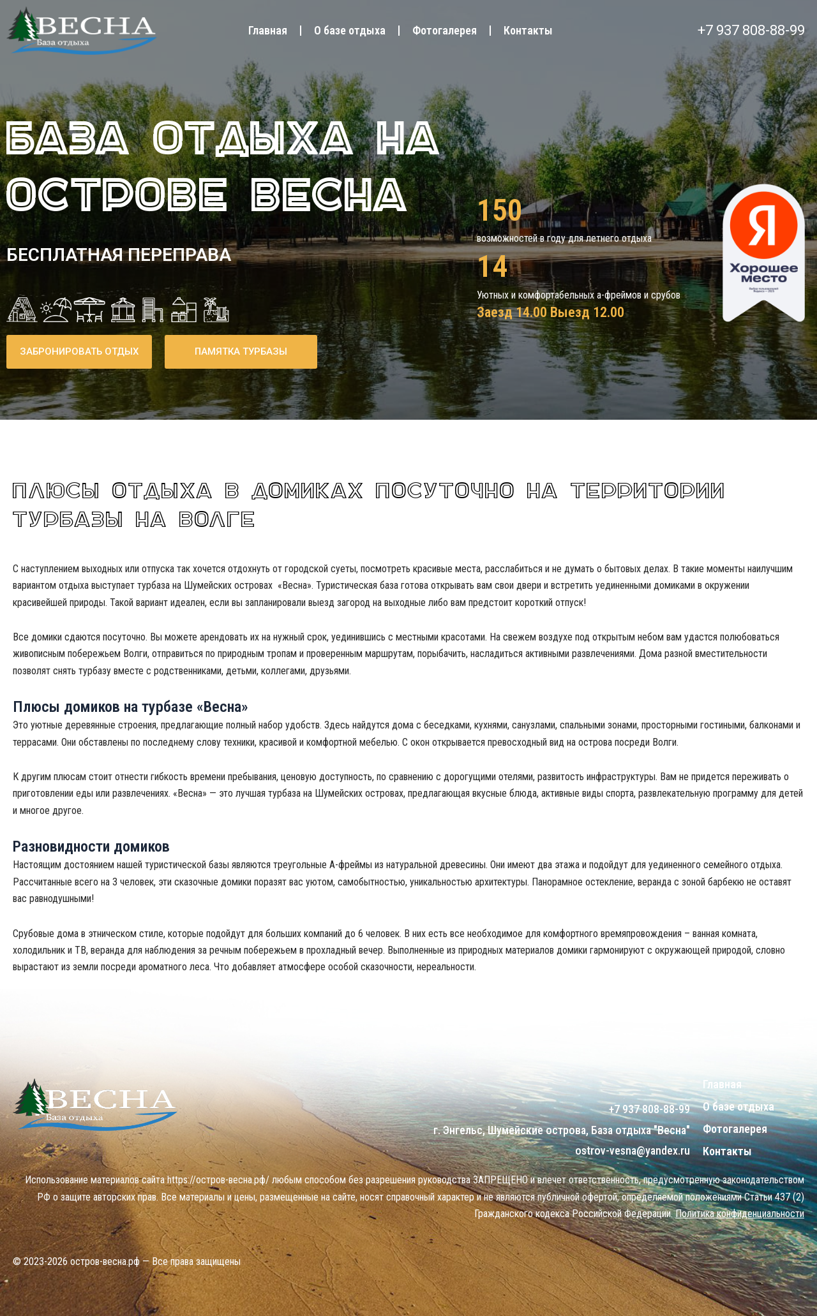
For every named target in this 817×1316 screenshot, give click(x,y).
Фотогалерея (444, 30)
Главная (267, 30)
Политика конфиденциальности (739, 1214)
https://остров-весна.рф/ (218, 1180)
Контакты (528, 30)
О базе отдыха (350, 30)
